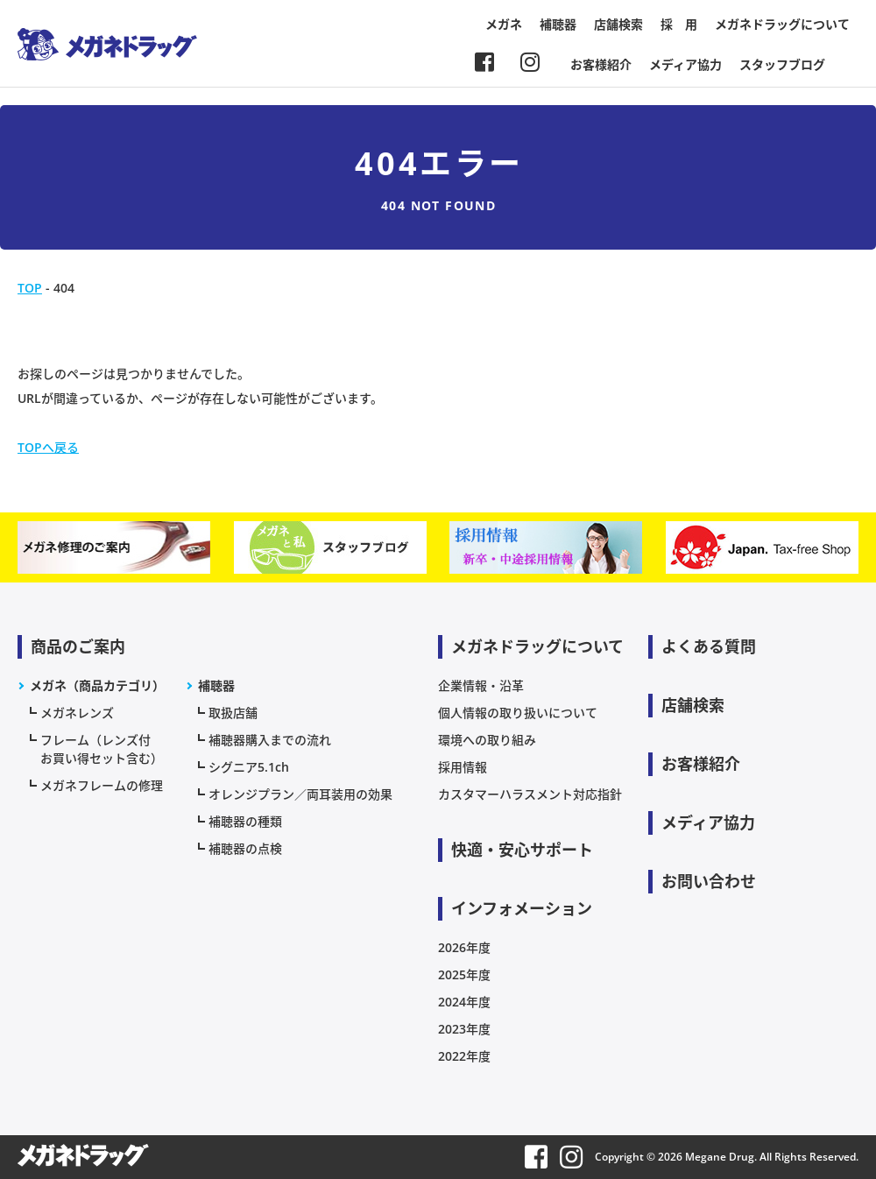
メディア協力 (685, 64)
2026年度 (464, 947)
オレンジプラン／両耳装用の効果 (300, 794)
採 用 (679, 24)
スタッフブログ (782, 64)
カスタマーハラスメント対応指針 (530, 794)
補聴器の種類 (245, 821)
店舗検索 (618, 24)
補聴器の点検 (245, 848)
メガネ (503, 24)
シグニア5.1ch (248, 767)
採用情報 (462, 767)
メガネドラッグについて (782, 24)
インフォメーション (521, 908)
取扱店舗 (233, 712)
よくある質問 (708, 646)
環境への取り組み (487, 739)
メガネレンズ (77, 712)
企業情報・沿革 (481, 685)
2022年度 (464, 1056)
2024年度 (464, 1001)
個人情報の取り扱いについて (517, 712)
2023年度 (464, 1028)
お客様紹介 (601, 64)
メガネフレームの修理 (101, 785)
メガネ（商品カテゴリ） (97, 685)
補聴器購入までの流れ (269, 739)
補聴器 (558, 24)
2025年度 (464, 974)
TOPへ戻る (48, 447)
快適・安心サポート (522, 849)
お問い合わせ (708, 881)
